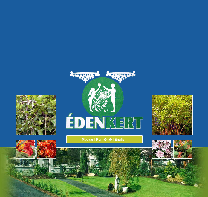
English (120, 139)
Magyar (87, 139)
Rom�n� (104, 139)
